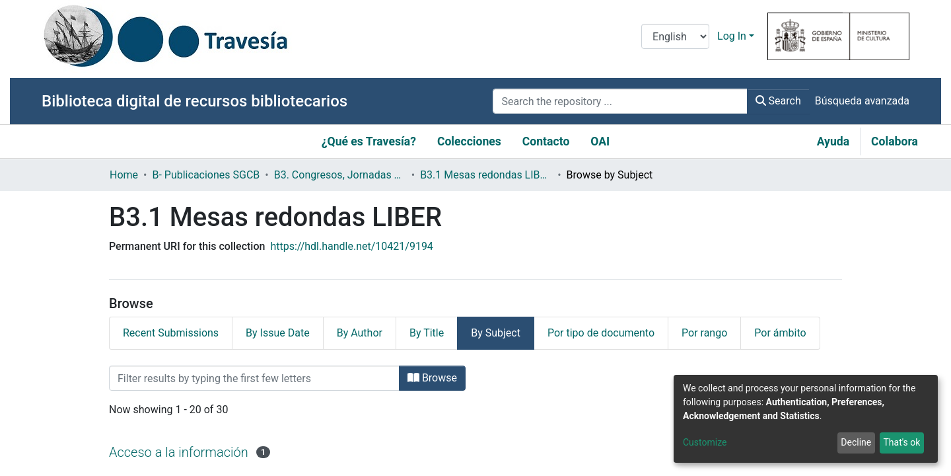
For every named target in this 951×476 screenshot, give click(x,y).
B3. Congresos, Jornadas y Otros (340, 175)
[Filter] (254, 378)
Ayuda (833, 141)
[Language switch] (675, 36)
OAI (600, 141)
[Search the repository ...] (620, 101)
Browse (432, 378)
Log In (731, 36)
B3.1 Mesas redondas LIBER (486, 175)
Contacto (546, 141)
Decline (856, 442)
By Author (359, 333)
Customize (704, 442)
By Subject (495, 333)
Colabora (894, 141)
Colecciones (469, 141)
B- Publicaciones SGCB (206, 175)
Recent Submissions (171, 333)
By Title (426, 333)
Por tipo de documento (600, 333)
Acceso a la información (178, 452)
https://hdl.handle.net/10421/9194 (351, 246)
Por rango (704, 333)
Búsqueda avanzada (862, 101)
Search (778, 101)
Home (124, 175)
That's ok (901, 442)
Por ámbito (780, 333)
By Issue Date (278, 333)
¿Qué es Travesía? (369, 141)
